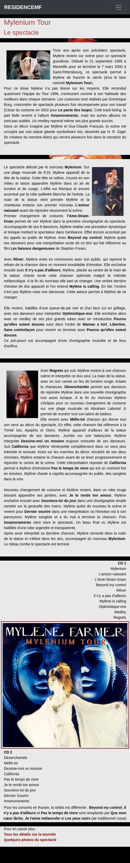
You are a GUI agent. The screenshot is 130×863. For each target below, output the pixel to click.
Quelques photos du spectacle (30, 840)
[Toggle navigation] (118, 7)
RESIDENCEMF (23, 7)
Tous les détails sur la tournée (30, 834)
